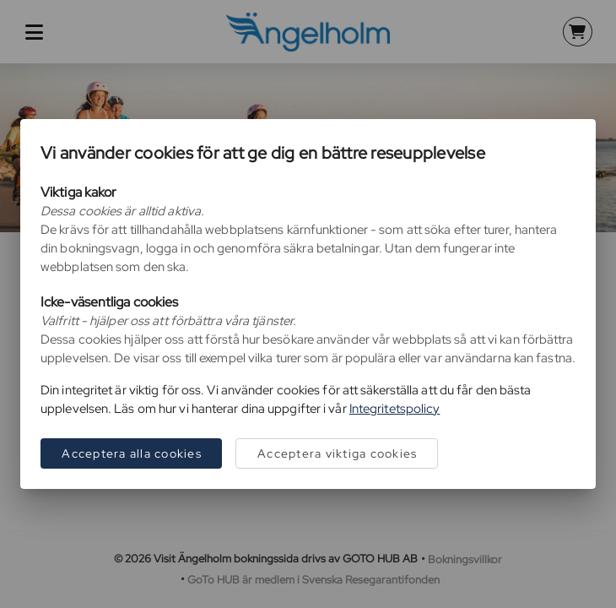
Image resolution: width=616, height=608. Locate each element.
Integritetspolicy (394, 408)
